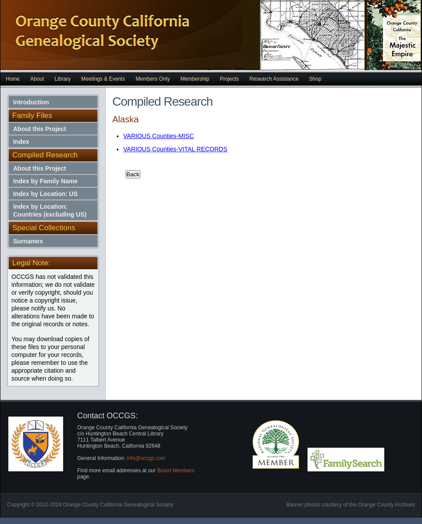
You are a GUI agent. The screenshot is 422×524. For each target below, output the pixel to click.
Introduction (31, 102)
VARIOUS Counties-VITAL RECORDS (175, 149)
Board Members (175, 470)
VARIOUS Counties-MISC (158, 135)
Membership (194, 79)
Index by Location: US (45, 193)
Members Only (153, 79)
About (37, 79)
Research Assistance (274, 79)
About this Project (39, 128)
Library (62, 79)
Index (21, 141)
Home (13, 79)
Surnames (28, 241)
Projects (229, 79)
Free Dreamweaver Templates (162, 510)
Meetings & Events (103, 79)
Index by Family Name (45, 181)
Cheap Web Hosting (219, 510)
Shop (315, 79)
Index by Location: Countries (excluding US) (49, 210)
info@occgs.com (146, 458)
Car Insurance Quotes (269, 510)
